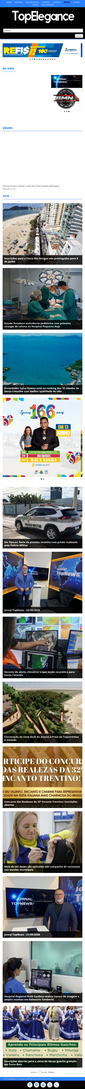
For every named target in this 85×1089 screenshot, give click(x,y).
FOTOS (35, 5)
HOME (9, 2)
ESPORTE (46, 2)
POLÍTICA (56, 2)
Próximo (51, 1072)
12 (54, 59)
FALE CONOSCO (47, 5)
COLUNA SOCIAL (32, 2)
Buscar (79, 36)
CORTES (76, 2)
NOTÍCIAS (18, 2)
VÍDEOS (67, 2)
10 (50, 59)
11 (52, 59)
